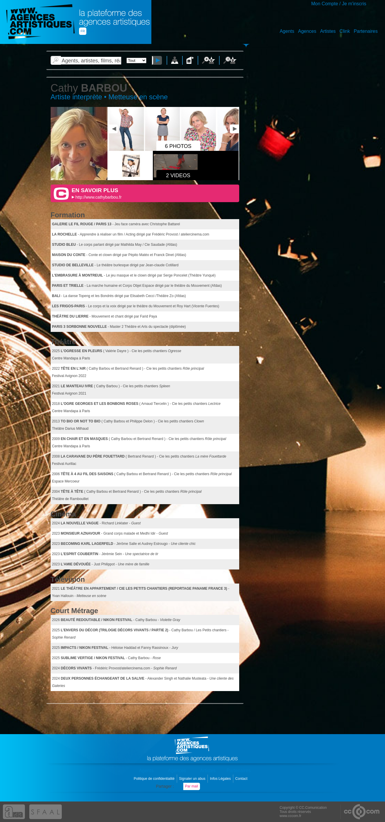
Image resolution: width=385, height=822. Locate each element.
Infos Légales (221, 779)
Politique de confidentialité (155, 779)
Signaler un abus (192, 779)
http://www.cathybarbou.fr (98, 197)
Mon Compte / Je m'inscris (338, 3)
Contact (242, 779)
